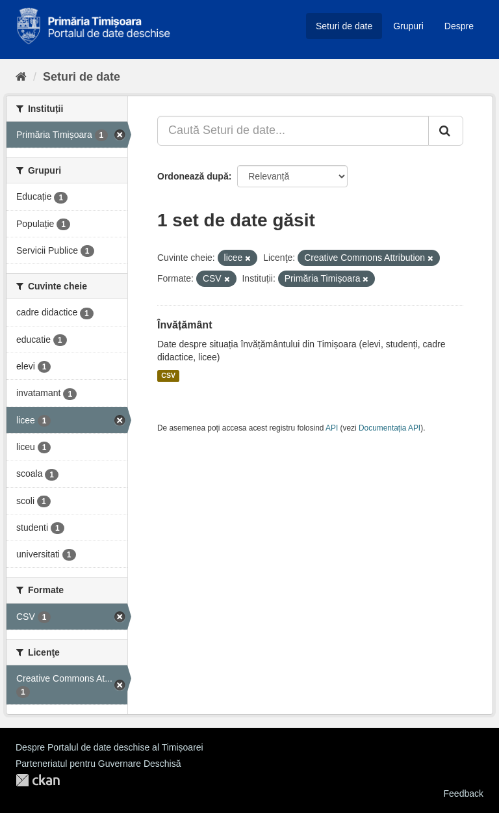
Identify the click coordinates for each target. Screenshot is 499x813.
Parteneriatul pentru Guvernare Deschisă (98, 763)
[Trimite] (445, 131)
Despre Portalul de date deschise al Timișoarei (109, 747)
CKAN (38, 780)
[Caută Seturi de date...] (293, 131)
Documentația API (389, 428)
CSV (168, 376)
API (332, 428)
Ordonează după (193, 176)
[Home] (21, 76)
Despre (459, 26)
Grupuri (408, 26)
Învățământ (184, 324)
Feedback (463, 793)
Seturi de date (344, 26)
